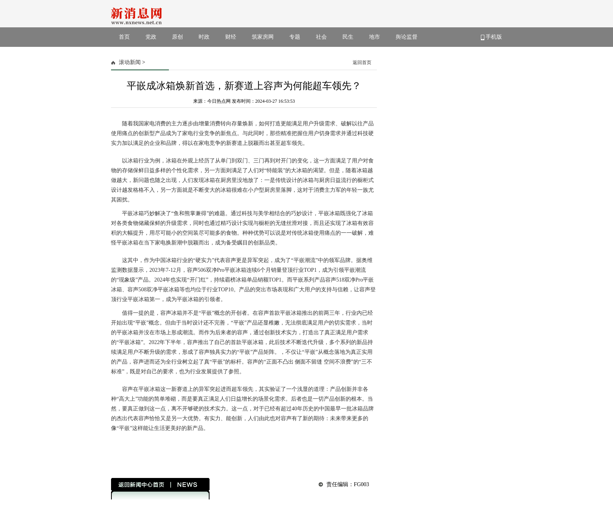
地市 (374, 37)
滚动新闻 (130, 62)
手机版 (491, 37)
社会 (321, 37)
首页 (124, 37)
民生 (347, 37)
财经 (230, 37)
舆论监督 (407, 37)
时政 (204, 37)
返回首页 (362, 62)
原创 (177, 37)
